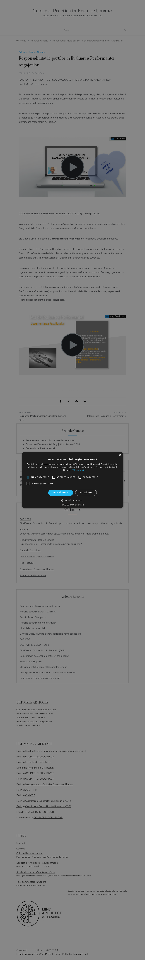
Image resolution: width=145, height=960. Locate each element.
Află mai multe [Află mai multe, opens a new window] (78, 470)
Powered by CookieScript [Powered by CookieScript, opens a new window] (72, 505)
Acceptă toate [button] (60, 492)
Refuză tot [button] (86, 492)
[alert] (72, 480)
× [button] (120, 455)
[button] (72, 500)
